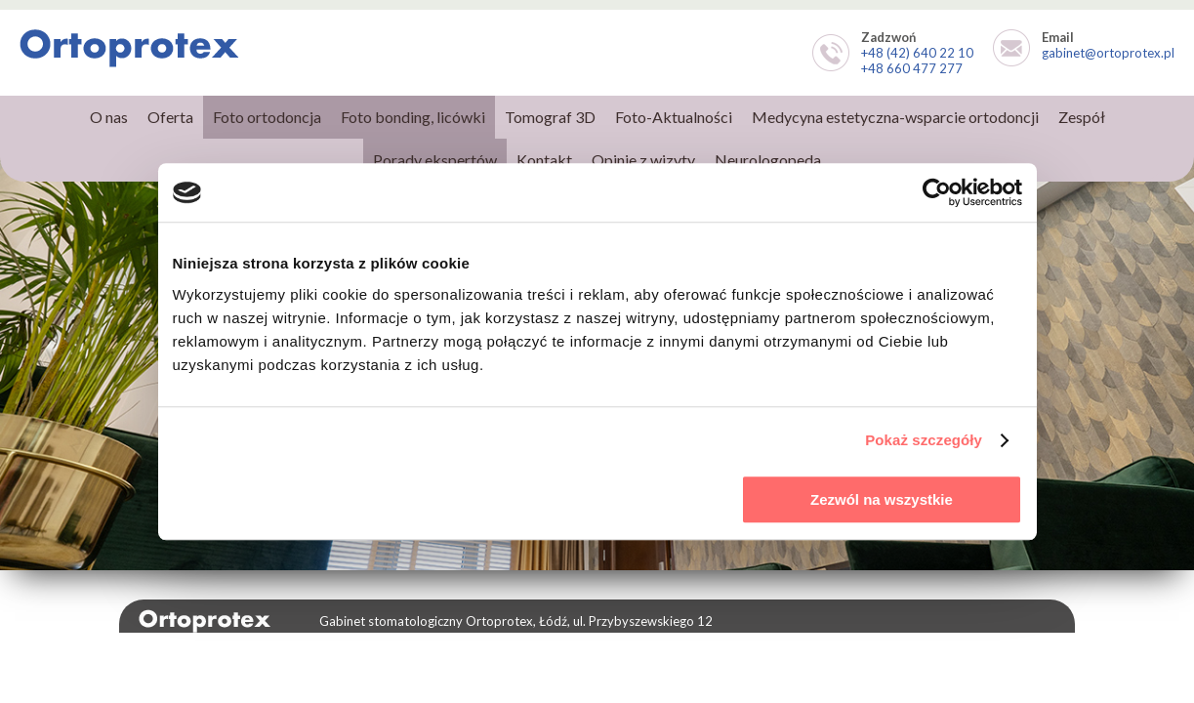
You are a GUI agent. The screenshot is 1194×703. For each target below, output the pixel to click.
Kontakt (544, 159)
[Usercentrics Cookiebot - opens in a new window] (936, 192)
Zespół (1081, 116)
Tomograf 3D (550, 116)
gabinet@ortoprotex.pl (1108, 53)
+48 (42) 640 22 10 (917, 53)
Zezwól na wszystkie (881, 499)
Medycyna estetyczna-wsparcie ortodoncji (895, 116)
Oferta (170, 116)
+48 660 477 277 (912, 68)
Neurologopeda (768, 159)
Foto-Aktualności (673, 116)
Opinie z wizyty (643, 159)
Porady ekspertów (435, 159)
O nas (109, 116)
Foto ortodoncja (267, 116)
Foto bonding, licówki (413, 116)
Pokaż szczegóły (923, 440)
